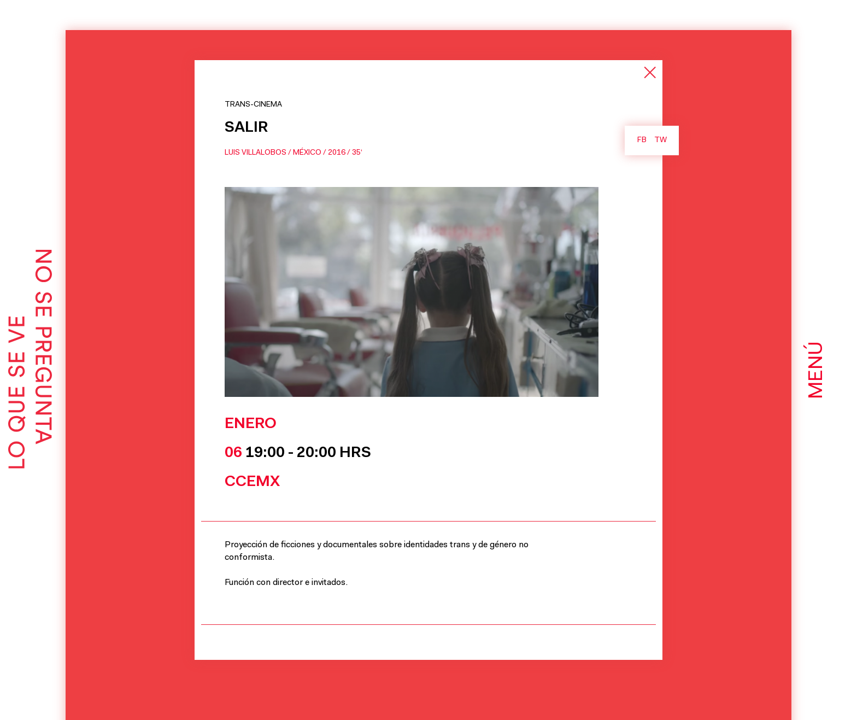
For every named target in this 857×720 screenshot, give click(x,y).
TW (660, 140)
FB (642, 140)
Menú (817, 370)
